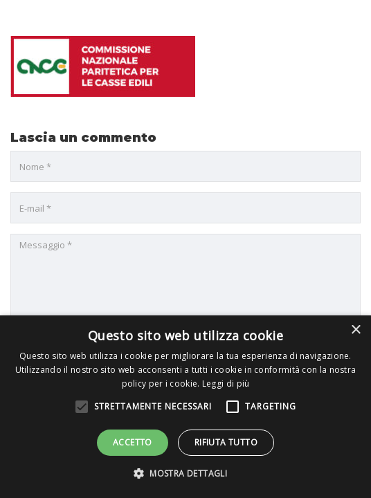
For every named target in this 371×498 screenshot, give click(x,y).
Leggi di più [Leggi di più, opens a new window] (226, 383)
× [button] (355, 330)
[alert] (185, 406)
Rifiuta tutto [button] (225, 442)
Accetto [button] (132, 442)
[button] (185, 473)
